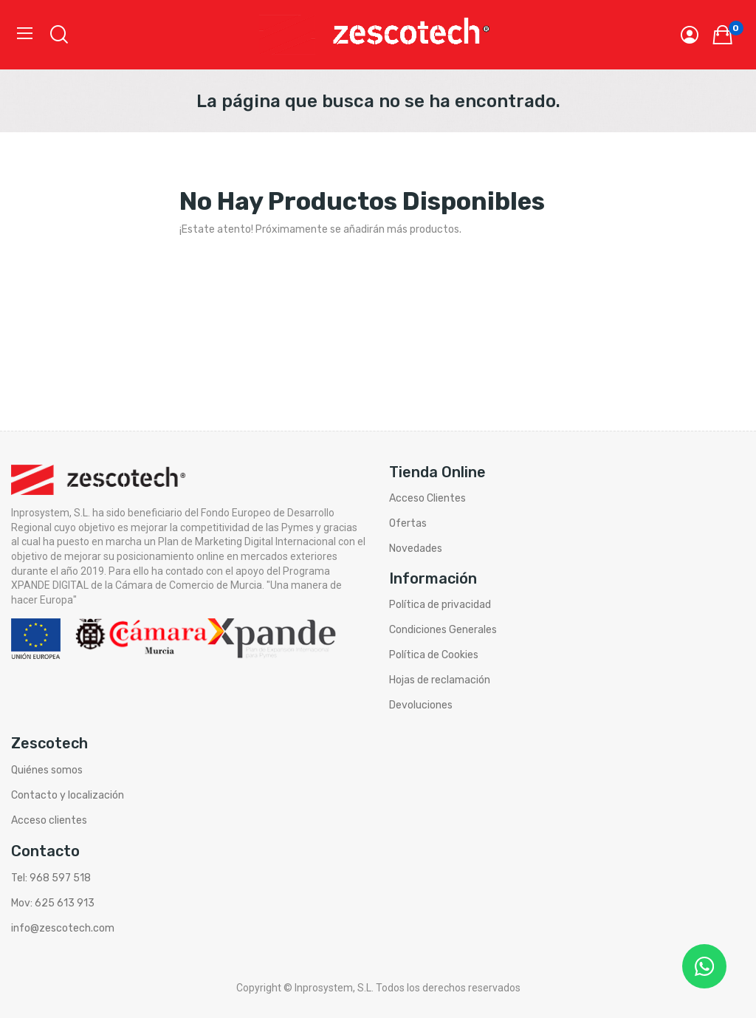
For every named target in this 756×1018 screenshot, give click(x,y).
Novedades (415, 548)
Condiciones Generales (443, 630)
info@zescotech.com (62, 928)
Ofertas (408, 523)
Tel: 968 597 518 (51, 878)
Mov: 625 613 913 (52, 903)
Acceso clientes (49, 820)
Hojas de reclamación (439, 680)
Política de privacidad (440, 604)
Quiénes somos (47, 770)
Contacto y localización (67, 795)
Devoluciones (421, 705)
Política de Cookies (433, 655)
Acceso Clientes (427, 498)
